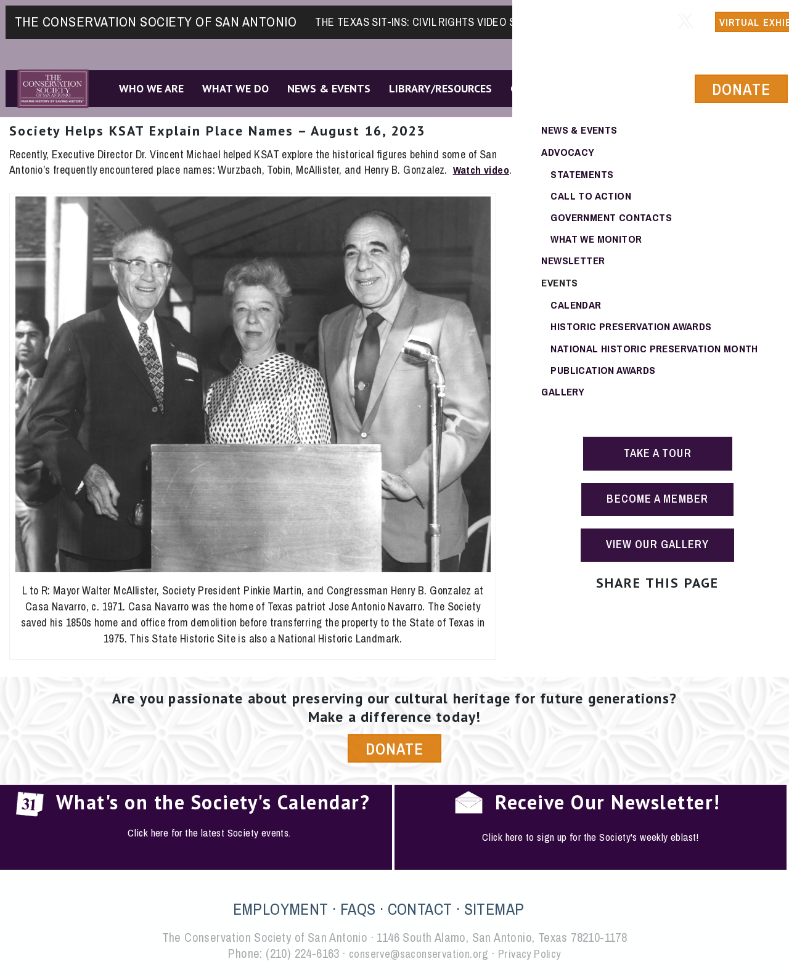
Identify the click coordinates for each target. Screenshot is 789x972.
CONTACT (420, 909)
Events (560, 285)
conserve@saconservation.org (416, 954)
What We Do (231, 85)
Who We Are (147, 85)
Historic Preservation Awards (634, 329)
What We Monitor (597, 240)
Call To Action (591, 196)
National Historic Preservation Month (656, 351)
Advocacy (569, 152)
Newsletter (574, 262)
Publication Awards (605, 373)
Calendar (577, 307)
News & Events (324, 85)
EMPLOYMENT (281, 909)
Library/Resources (436, 85)
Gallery (564, 395)
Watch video (482, 169)
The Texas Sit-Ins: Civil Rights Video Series (429, 16)
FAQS (358, 909)
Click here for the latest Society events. (209, 833)
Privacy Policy (535, 954)
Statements (582, 174)
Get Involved (542, 85)
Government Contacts (613, 218)
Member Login (593, 16)
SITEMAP (494, 909)
